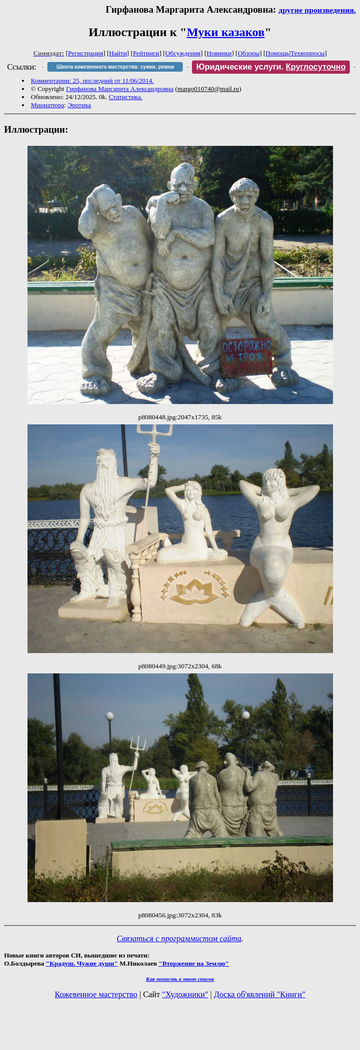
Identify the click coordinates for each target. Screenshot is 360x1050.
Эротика (79, 105)
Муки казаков (226, 32)
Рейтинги (146, 53)
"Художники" (185, 994)
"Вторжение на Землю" (193, 963)
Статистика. (126, 97)
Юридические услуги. (271, 67)
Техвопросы (308, 53)
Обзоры (249, 53)
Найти (118, 53)
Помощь (277, 53)
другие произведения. (317, 10)
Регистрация (85, 53)
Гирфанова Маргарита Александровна (120, 88)
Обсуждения (183, 53)
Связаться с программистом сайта (179, 938)
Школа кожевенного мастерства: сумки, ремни (115, 67)
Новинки (219, 53)
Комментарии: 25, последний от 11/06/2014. (92, 80)
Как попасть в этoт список (180, 979)
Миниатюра (48, 105)
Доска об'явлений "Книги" (260, 994)
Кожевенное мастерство (96, 994)
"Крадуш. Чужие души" (82, 963)
